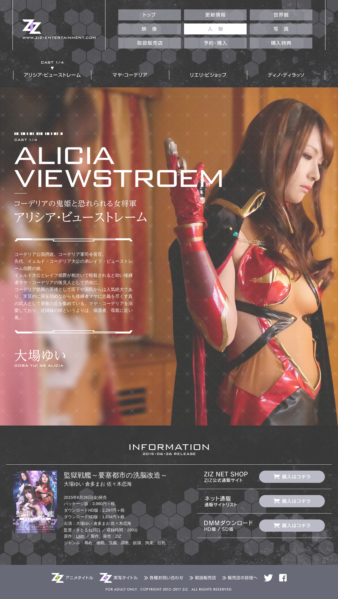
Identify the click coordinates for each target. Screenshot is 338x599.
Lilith (80, 536)
